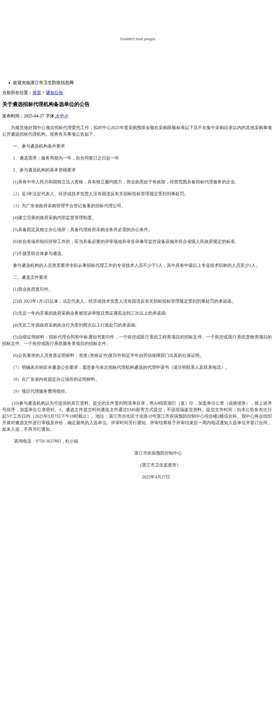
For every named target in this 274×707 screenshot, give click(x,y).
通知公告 (54, 92)
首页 (36, 92)
